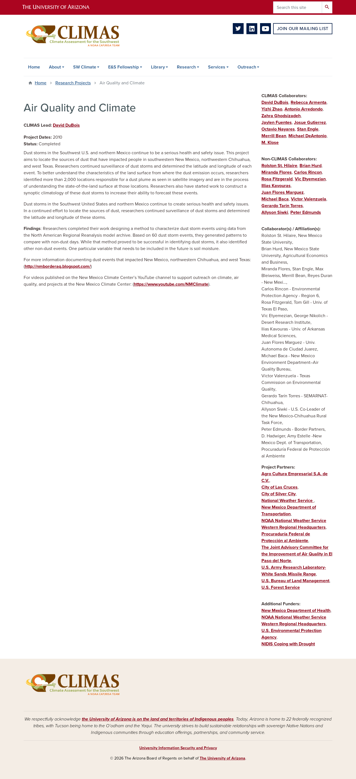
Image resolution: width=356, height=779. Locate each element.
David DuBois (66, 125)
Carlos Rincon (308, 172)
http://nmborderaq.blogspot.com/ (58, 266)
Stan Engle (307, 129)
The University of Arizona (222, 758)
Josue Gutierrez (310, 122)
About (55, 67)
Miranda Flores (276, 172)
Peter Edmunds (305, 212)
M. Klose (270, 142)
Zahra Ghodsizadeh (281, 116)
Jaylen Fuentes (276, 122)
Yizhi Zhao (271, 109)
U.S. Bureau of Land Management (295, 581)
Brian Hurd (311, 165)
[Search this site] (297, 7)
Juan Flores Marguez (282, 192)
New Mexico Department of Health (295, 610)
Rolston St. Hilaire (279, 165)
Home (34, 67)
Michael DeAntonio (307, 136)
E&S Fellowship (123, 67)
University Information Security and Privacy (178, 748)
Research (186, 67)
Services (216, 67)
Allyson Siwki (274, 212)
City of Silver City (278, 494)
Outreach (247, 67)
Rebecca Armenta (309, 102)
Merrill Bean (273, 136)
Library (158, 67)
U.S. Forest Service (280, 587)
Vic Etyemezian (310, 179)
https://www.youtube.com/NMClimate (171, 284)
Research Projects (73, 83)
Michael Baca (275, 199)
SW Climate (84, 67)
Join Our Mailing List (302, 28)
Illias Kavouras (276, 185)
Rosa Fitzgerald (277, 179)
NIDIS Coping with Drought (288, 644)
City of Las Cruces (279, 487)
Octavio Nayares (278, 129)
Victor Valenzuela (308, 199)
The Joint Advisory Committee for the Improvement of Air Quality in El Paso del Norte (296, 554)
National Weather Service (287, 500)
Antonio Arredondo (304, 109)
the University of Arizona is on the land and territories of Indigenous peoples (158, 719)
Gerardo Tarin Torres (282, 206)
